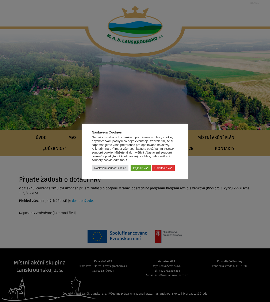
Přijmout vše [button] (140, 168)
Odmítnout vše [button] (163, 168)
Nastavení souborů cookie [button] (110, 168)
